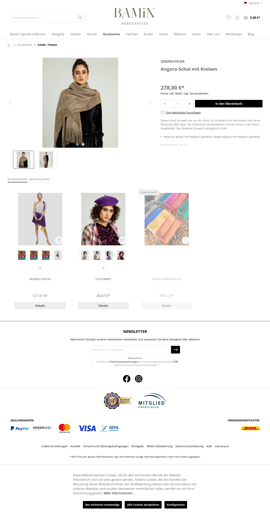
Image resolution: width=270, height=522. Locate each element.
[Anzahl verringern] (165, 104)
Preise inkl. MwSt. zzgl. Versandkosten (184, 93)
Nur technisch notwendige (102, 504)
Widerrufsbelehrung (159, 446)
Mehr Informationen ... (119, 493)
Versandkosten (127, 456)
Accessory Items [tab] (18, 179)
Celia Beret (103, 279)
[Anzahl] (177, 104)
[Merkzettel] (228, 17)
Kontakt (75, 446)
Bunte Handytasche (167, 279)
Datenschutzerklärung (189, 446)
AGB (175, 361)
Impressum (222, 446)
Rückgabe (138, 446)
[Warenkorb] (252, 17)
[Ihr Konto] (237, 17)
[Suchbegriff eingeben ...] (43, 18)
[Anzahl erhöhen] (190, 104)
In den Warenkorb (228, 104)
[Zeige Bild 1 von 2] (77, 144)
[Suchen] (80, 18)
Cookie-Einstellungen (54, 446)
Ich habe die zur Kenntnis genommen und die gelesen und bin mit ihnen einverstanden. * (137, 363)
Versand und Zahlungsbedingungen (106, 446)
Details (40, 306)
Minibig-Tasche (40, 279)
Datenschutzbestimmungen (124, 361)
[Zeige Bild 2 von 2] (83, 144)
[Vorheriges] (10, 103)
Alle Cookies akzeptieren (143, 504)
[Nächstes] (150, 103)
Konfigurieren (176, 504)
